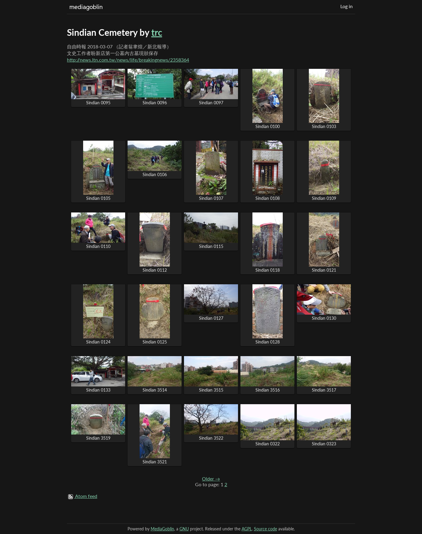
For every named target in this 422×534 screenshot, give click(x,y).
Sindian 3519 (98, 438)
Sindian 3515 (211, 389)
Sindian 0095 (98, 102)
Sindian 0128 (267, 341)
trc (156, 32)
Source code (265, 528)
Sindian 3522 (211, 438)
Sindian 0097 (211, 102)
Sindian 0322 (267, 443)
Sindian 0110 (98, 246)
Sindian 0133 (98, 389)
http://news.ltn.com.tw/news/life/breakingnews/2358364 (128, 60)
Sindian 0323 (324, 443)
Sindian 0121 (324, 270)
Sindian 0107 (211, 198)
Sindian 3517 (324, 389)
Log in (346, 6)
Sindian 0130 (324, 318)
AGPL (247, 528)
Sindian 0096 (155, 102)
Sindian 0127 (211, 318)
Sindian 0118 (267, 270)
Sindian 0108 (267, 198)
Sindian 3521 (155, 461)
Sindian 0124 (98, 341)
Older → (211, 478)
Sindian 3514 (155, 389)
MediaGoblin (162, 528)
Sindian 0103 (324, 126)
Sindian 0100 (267, 126)
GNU (184, 528)
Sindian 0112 (155, 270)
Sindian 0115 (211, 246)
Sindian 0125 (155, 341)
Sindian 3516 (267, 389)
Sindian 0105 (98, 198)
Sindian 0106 (155, 174)
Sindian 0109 (324, 198)
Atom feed (86, 496)
